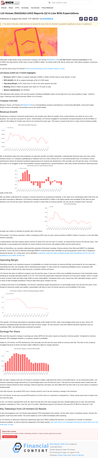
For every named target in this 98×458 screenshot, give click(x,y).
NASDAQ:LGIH (52, 60)
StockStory (48, 19)
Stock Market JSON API (59, 444)
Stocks (4, 8)
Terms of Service (77, 455)
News (11, 8)
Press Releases (47, 8)
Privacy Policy (62, 455)
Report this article (10, 436)
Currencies (35, 8)
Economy (25, 8)
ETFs (17, 8)
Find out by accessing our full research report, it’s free (45, 69)
